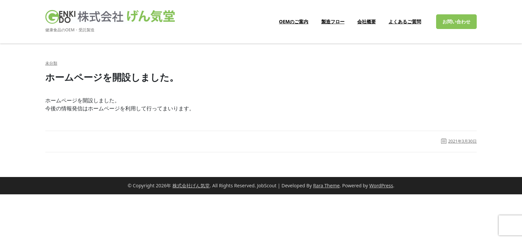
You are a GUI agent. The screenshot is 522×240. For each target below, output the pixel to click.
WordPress (381, 185)
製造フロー (333, 21)
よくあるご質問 (405, 21)
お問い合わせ (456, 21)
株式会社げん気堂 (191, 185)
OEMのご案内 (294, 21)
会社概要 (366, 21)
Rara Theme (326, 185)
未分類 (51, 63)
